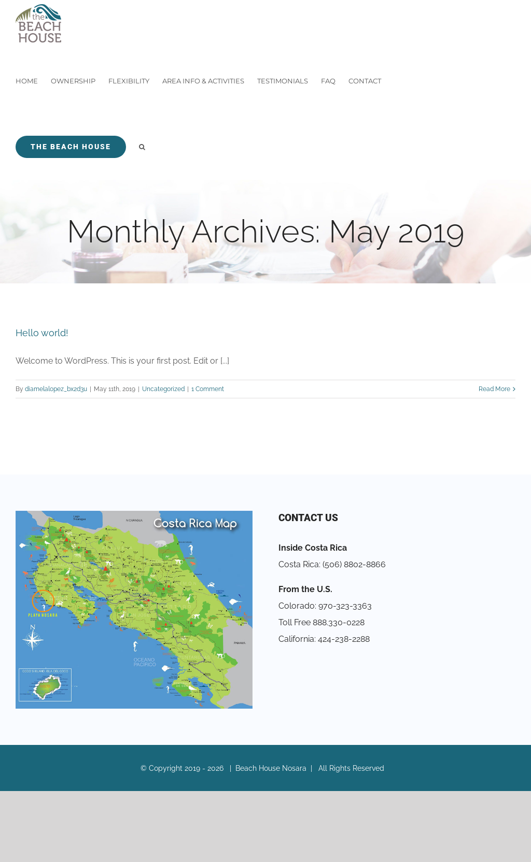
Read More (494, 389)
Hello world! (42, 332)
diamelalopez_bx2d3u (56, 389)
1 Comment (207, 389)
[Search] (142, 147)
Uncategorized (163, 389)
